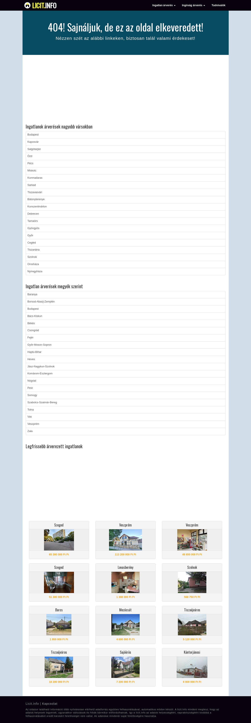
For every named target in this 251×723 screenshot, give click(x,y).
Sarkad (31, 185)
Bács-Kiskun (34, 316)
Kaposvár (33, 141)
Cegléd (31, 242)
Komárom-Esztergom (39, 373)
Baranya (32, 294)
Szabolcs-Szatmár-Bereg (42, 402)
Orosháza (33, 264)
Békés (31, 323)
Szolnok (32, 256)
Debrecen (33, 213)
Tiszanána (33, 249)
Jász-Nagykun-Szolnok (41, 366)
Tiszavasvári (34, 192)
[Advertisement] (125, 90)
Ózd (29, 156)
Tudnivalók (218, 5)
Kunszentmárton (37, 206)
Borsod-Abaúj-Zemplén (41, 301)
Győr (30, 235)
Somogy (32, 395)
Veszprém (33, 423)
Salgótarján (34, 149)
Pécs (30, 163)
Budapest (33, 134)
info (44, 5)
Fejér (30, 337)
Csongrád (33, 330)
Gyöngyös (33, 228)
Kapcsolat (49, 703)
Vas (29, 416)
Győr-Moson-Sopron (39, 344)
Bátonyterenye (36, 199)
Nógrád (31, 380)
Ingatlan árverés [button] (164, 5)
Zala (30, 431)
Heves (31, 359)
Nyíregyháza (34, 271)
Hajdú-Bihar (34, 352)
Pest (30, 387)
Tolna (30, 409)
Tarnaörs (32, 221)
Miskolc (31, 170)
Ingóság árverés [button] (193, 5)
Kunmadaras (35, 177)
